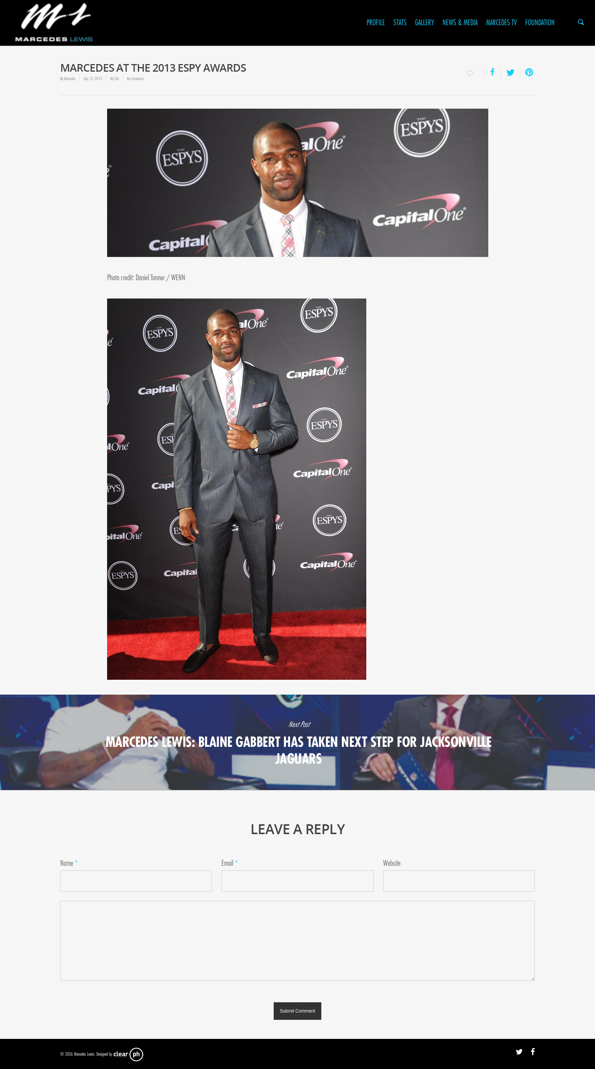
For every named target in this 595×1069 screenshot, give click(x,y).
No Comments (135, 78)
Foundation (540, 22)
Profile (376, 22)
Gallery (424, 22)
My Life (114, 78)
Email (229, 863)
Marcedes (69, 78)
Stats (400, 22)
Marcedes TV (501, 22)
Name (69, 863)
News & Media (460, 22)
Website (392, 863)
